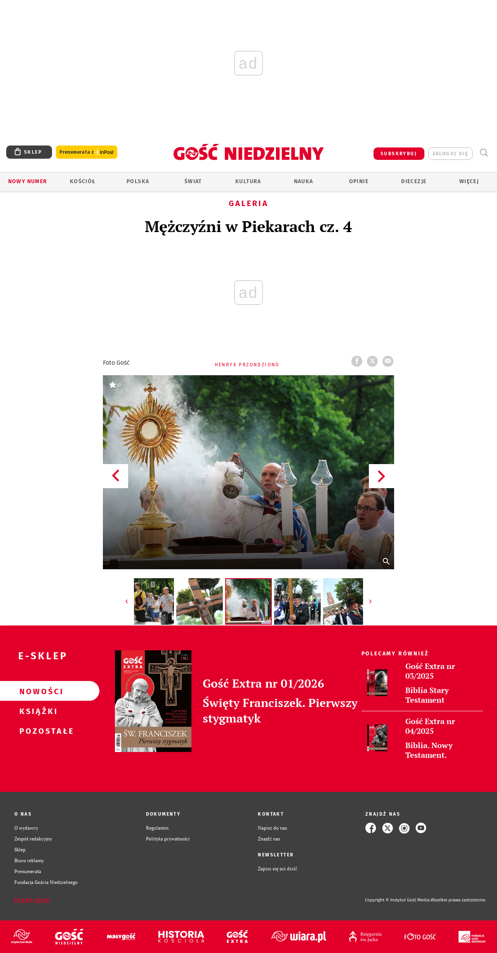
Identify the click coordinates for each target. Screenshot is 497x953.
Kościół (83, 181)
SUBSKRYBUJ (399, 153)
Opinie (358, 181)
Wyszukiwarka (483, 153)
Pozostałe (37, 730)
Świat (193, 181)
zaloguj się (450, 153)
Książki (37, 711)
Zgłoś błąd (32, 900)
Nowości (37, 691)
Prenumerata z (86, 152)
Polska (138, 181)
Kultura (248, 181)
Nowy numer (27, 181)
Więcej (469, 181)
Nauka (303, 181)
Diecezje (413, 181)
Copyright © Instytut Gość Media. (398, 900)
